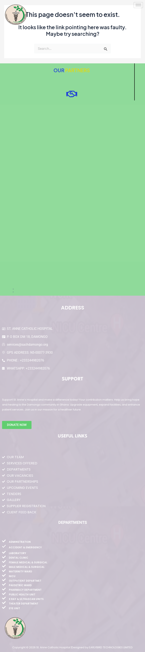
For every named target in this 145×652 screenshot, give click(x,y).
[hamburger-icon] (138, 5)
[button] (72, 289)
